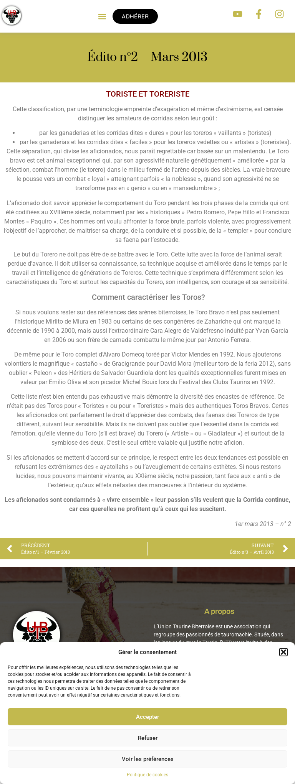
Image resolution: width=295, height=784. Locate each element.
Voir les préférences (148, 759)
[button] (283, 652)
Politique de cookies (147, 774)
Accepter (147, 716)
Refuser (147, 738)
